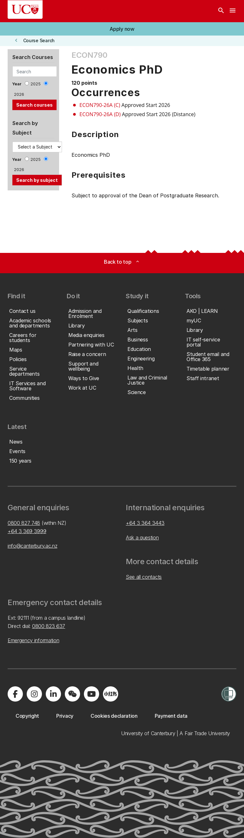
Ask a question (142, 537)
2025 (35, 84)
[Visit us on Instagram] (34, 694)
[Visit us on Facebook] (15, 694)
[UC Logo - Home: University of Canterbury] (25, 9)
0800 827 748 (24, 523)
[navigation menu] (232, 11)
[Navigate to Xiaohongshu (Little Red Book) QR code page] (110, 694)
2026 (19, 94)
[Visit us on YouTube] (91, 694)
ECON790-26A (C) (99, 105)
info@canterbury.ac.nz (32, 546)
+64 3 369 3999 (27, 531)
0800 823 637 (48, 626)
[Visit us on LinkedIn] (53, 694)
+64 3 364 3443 (145, 523)
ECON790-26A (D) (100, 114)
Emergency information (33, 640)
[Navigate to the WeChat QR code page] (72, 694)
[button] (122, 29)
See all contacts (144, 577)
